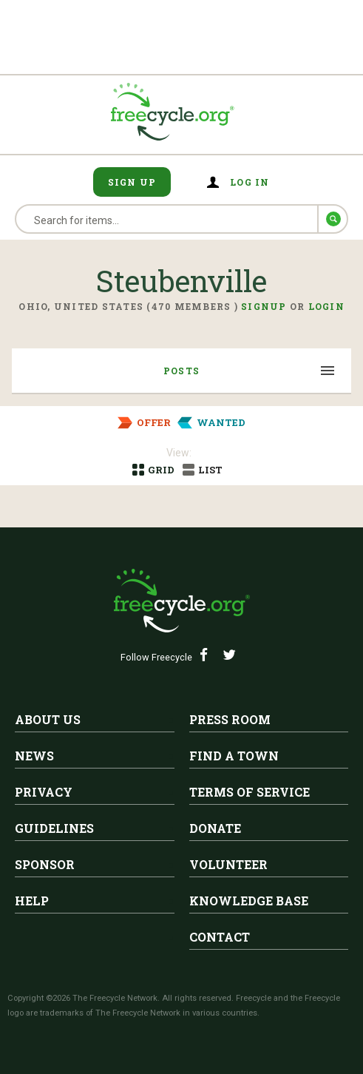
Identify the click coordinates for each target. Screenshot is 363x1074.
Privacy (43, 792)
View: (178, 453)
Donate (215, 828)
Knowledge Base (248, 900)
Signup (264, 306)
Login (326, 306)
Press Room (230, 719)
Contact (219, 937)
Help (32, 900)
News (34, 755)
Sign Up (132, 182)
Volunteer (228, 864)
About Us (48, 719)
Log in (250, 182)
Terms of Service (249, 792)
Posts (181, 370)
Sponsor (45, 864)
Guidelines (54, 828)
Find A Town (234, 755)
